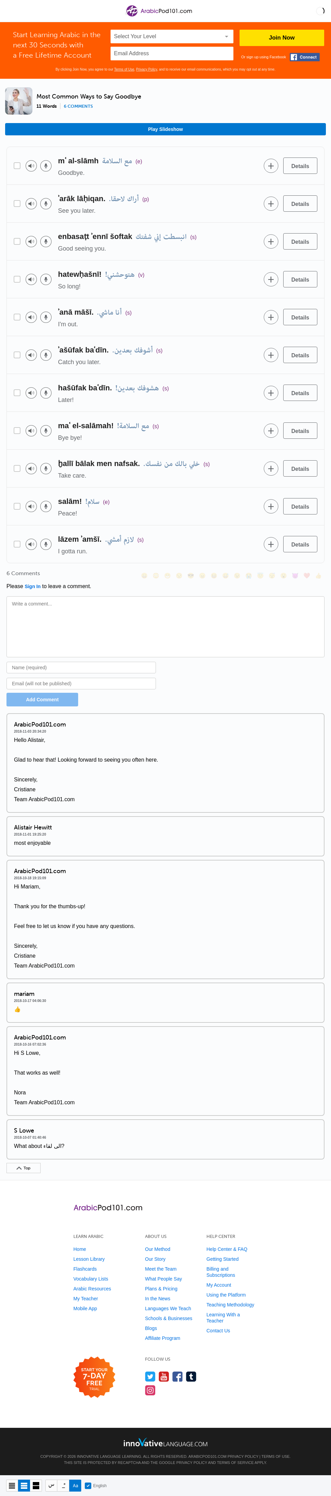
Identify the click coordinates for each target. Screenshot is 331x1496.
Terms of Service (235, 1463)
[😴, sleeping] (272, 575)
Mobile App (85, 1308)
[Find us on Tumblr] (191, 1376)
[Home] (159, 16)
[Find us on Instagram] (150, 1390)
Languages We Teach (168, 1308)
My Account (218, 1285)
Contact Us (218, 1330)
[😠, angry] (202, 575)
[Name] (81, 667)
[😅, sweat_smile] (225, 575)
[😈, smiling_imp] (295, 575)
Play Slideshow (165, 129)
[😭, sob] (249, 575)
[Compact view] (12, 1486)
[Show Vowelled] (63, 1486)
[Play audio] (31, 165)
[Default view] (24, 1486)
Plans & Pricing (161, 1288)
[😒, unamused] (179, 575)
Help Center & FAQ (226, 1249)
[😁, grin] (167, 575)
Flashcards (85, 1269)
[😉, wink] (237, 575)
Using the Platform (226, 1295)
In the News (157, 1298)
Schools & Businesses (168, 1318)
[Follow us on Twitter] (150, 1376)
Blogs (151, 1328)
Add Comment (42, 699)
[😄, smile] (144, 575)
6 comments (78, 106)
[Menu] (11, 11)
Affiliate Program (162, 1338)
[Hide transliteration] (51, 1486)
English (95, 1485)
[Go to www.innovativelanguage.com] (165, 1442)
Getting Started (222, 1259)
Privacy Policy (146, 69)
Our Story (155, 1259)
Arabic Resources (92, 1288)
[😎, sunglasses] (191, 575)
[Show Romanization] (75, 1486)
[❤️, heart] (307, 575)
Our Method (157, 1249)
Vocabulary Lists (90, 1279)
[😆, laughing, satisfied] (214, 575)
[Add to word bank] (270, 165)
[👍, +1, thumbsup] (318, 575)
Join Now (282, 37)
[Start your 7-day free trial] (94, 1377)
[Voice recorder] (46, 165)
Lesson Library (89, 1259)
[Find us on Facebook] (177, 1376)
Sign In (33, 586)
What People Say (163, 1279)
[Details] (300, 166)
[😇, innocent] (260, 575)
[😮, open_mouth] (283, 575)
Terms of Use (124, 69)
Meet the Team (160, 1269)
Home (79, 1249)
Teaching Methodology (230, 1304)
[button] (320, 11)
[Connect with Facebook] (304, 57)
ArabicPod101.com (207, 1456)
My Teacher (85, 1298)
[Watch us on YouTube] (164, 1376)
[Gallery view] (36, 1486)
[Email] (81, 683)
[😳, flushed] (156, 575)
